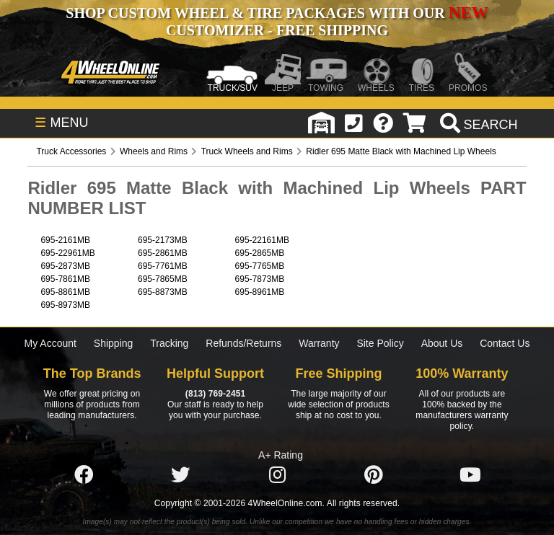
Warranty (319, 343)
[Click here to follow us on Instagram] (277, 475)
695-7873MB (260, 279)
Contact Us (504, 343)
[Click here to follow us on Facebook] (83, 475)
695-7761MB (163, 266)
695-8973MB (65, 305)
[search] (477, 125)
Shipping (113, 343)
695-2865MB (260, 253)
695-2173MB (163, 240)
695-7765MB (260, 266)
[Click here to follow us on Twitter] (180, 475)
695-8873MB (163, 292)
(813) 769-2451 (215, 394)
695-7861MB (65, 279)
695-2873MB (65, 266)
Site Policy (379, 343)
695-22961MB (67, 253)
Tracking (169, 343)
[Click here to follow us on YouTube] (470, 475)
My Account (50, 343)
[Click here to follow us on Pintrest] (373, 475)
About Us (442, 343)
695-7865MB (163, 279)
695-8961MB (260, 292)
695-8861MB (65, 292)
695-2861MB (163, 253)
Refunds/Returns (243, 343)
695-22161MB (262, 240)
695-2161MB (65, 240)
